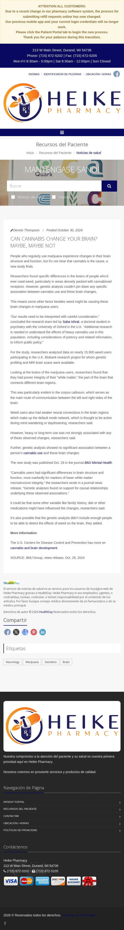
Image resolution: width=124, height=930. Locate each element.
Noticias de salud (27, 197)
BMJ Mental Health (98, 463)
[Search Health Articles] (54, 185)
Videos (60, 197)
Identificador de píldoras (62, 74)
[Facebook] (116, 74)
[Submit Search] (109, 186)
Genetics (50, 662)
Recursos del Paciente (55, 153)
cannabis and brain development (33, 548)
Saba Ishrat (71, 322)
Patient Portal (14, 802)
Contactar (11, 816)
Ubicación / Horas (98, 74)
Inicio (30, 153)
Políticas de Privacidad (20, 830)
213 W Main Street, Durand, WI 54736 (62, 50)
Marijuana (32, 662)
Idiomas (34, 74)
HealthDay (46, 612)
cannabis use (33, 453)
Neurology (12, 662)
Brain (66, 662)
